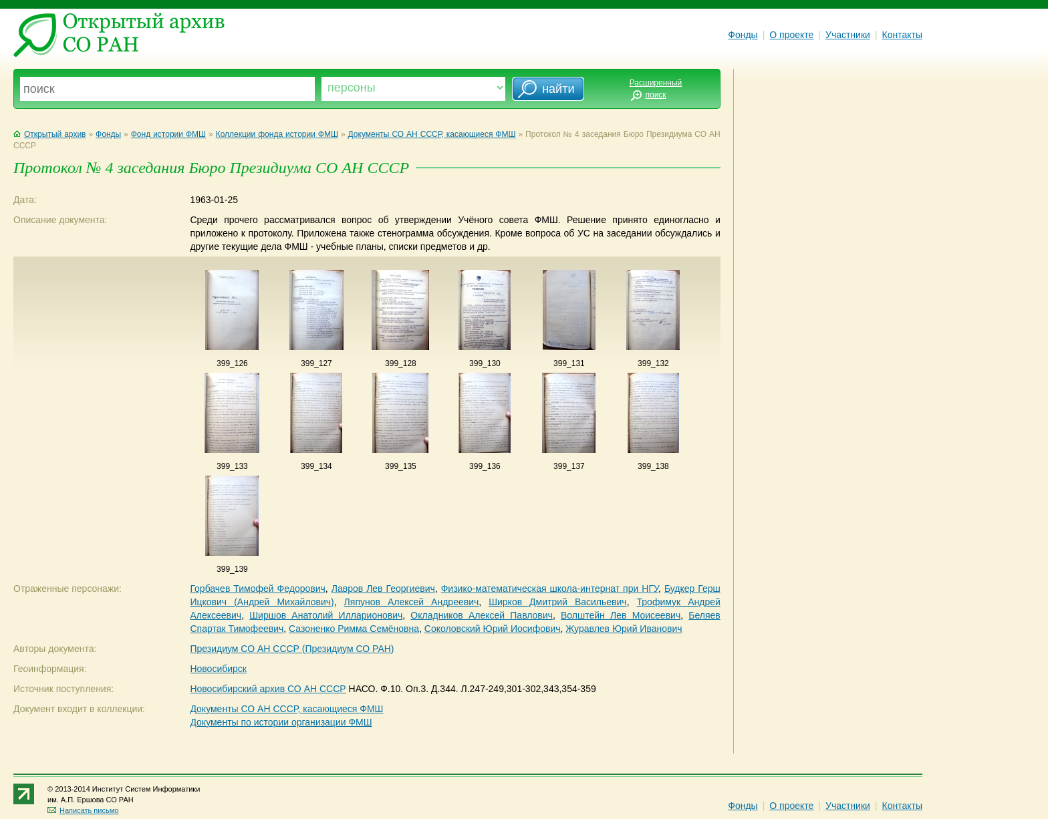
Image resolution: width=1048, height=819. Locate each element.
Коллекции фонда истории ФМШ (277, 134)
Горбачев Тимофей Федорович (257, 588)
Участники (847, 34)
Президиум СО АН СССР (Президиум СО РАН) (292, 648)
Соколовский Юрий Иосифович (492, 628)
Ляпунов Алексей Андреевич (411, 602)
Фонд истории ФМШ (168, 134)
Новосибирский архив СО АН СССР (268, 688)
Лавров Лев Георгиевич (383, 588)
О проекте (791, 34)
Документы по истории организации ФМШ (281, 722)
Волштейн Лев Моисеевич (620, 615)
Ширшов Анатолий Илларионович (325, 615)
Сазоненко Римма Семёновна (354, 628)
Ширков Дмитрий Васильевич (557, 602)
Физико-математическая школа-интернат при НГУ (549, 588)
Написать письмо (82, 810)
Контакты (902, 34)
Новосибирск (218, 668)
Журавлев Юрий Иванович (623, 628)
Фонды (742, 34)
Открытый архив (49, 134)
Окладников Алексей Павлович (481, 615)
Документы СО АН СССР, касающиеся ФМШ (432, 134)
